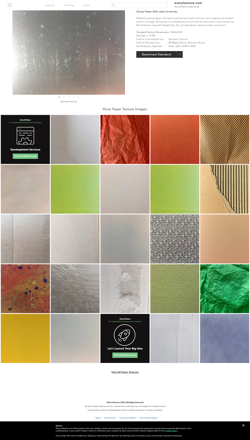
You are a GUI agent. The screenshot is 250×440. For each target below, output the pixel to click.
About (98, 418)
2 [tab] (64, 97)
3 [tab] (68, 97)
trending (69, 5)
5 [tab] (78, 97)
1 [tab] (59, 97)
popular (50, 5)
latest (86, 5)
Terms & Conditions (127, 418)
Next (127, 52)
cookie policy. (171, 430)
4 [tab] (73, 97)
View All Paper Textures (125, 372)
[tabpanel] (68, 52)
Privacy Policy (110, 418)
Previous (10, 52)
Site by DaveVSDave (148, 418)
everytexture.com (188, 4)
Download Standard (156, 54)
